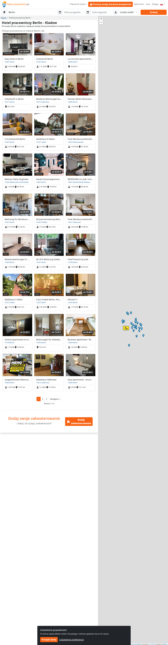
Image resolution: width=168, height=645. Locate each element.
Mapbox (165, 644)
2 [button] (42, 399)
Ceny (148, 4)
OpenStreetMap (136, 644)
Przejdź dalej (49, 639)
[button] (54, 399)
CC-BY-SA (152, 644)
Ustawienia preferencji (71, 639)
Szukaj (153, 12)
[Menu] (162, 4)
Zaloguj (155, 4)
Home (3, 17)
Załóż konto (139, 4)
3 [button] (46, 399)
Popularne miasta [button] (78, 4)
